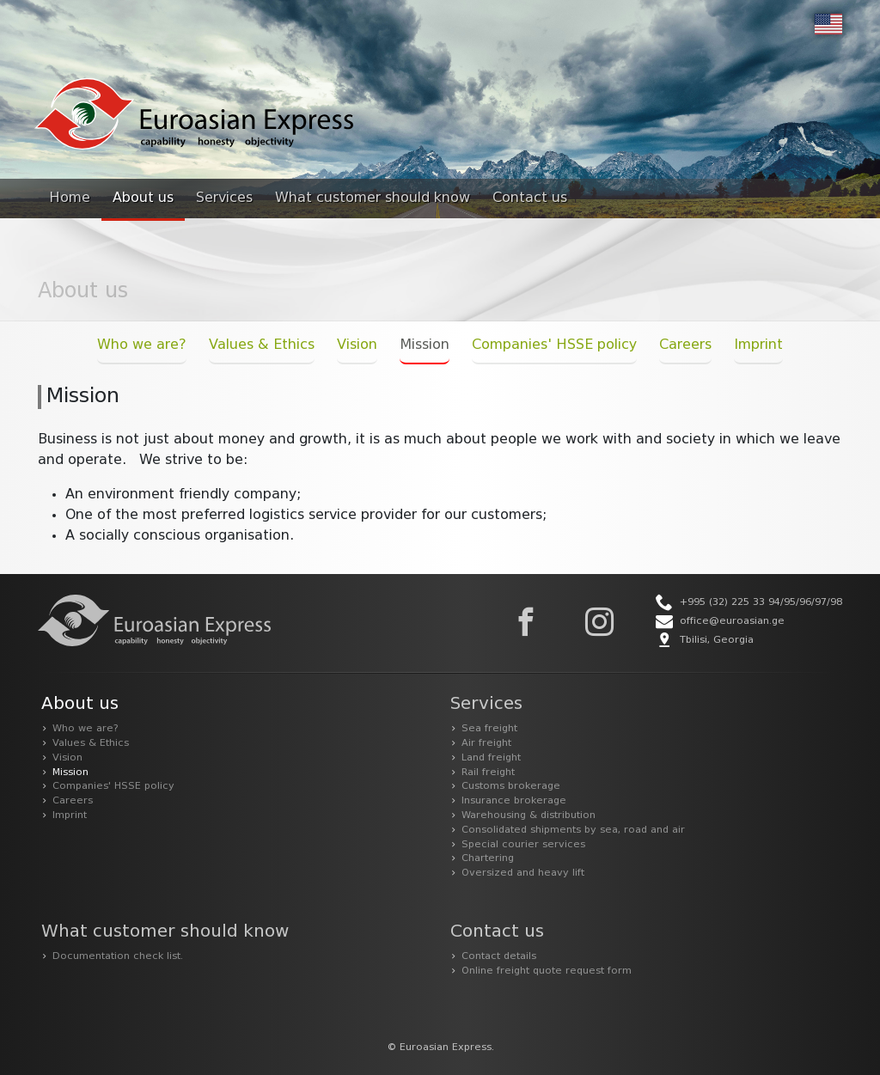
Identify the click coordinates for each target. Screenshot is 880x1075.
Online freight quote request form (546, 971)
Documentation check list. (117, 956)
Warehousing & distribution (528, 815)
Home (69, 198)
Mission (424, 345)
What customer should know (372, 198)
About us (143, 198)
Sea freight (489, 729)
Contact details (498, 956)
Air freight (486, 743)
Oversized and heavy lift (522, 873)
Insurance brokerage (513, 801)
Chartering (487, 858)
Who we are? (141, 345)
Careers (685, 345)
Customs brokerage (510, 786)
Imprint (758, 345)
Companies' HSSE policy (554, 345)
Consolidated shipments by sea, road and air (573, 830)
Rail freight (488, 772)
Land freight (491, 758)
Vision (357, 345)
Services (224, 198)
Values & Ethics (262, 345)
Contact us (529, 198)
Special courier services (523, 845)
